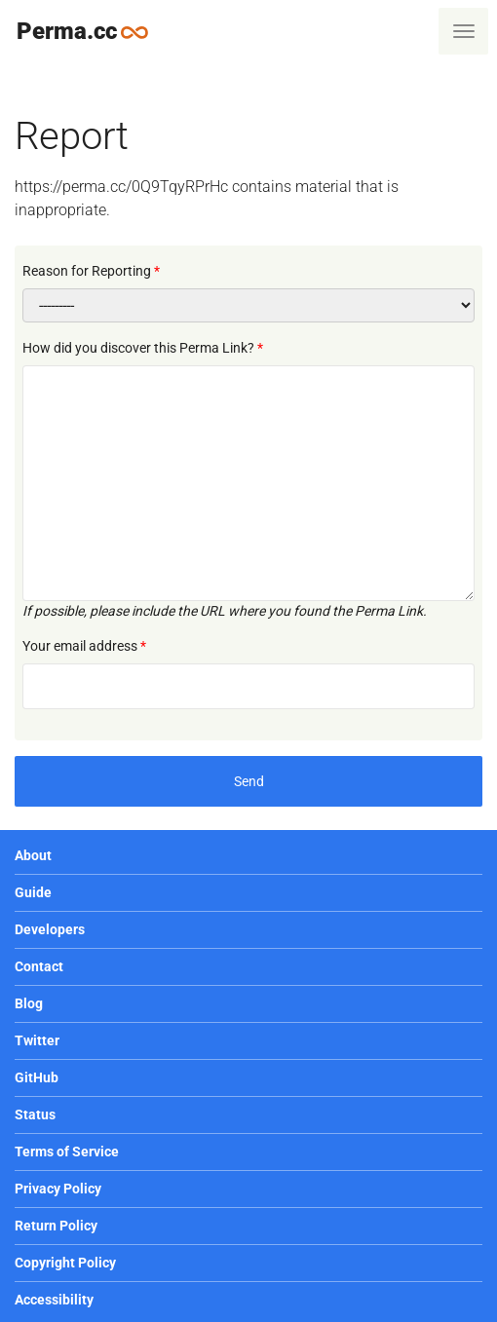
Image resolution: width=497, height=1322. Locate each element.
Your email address (79, 646)
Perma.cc (91, 31)
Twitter (37, 1040)
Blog (29, 1003)
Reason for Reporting (86, 271)
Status (35, 1114)
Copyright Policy (65, 1262)
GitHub (36, 1077)
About (33, 855)
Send (249, 781)
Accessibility (54, 1299)
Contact (39, 966)
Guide (33, 892)
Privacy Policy (58, 1188)
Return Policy (56, 1225)
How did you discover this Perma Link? (138, 348)
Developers (50, 929)
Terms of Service (67, 1151)
